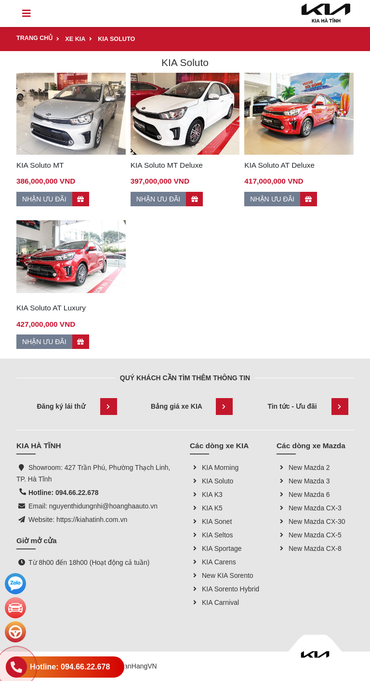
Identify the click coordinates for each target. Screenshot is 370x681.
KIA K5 (206, 508)
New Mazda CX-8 (309, 548)
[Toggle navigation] (26, 13)
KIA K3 (206, 494)
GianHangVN (137, 666)
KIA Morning (214, 467)
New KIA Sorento (221, 575)
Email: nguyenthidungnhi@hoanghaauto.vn (93, 506)
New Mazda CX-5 (309, 535)
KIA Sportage (216, 548)
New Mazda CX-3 (309, 508)
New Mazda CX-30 (311, 521)
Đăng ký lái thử (77, 406)
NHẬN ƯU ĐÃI (55, 199)
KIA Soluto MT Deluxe (167, 165)
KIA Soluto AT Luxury (51, 308)
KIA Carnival (214, 602)
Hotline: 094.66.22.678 (63, 492)
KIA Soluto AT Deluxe (279, 165)
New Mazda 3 (303, 481)
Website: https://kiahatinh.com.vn (77, 519)
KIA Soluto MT (40, 165)
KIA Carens (213, 562)
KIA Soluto (211, 481)
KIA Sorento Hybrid (224, 589)
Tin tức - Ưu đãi (307, 406)
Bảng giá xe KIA (192, 406)
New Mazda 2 (303, 467)
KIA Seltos (211, 535)
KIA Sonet (211, 521)
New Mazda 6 (303, 494)
